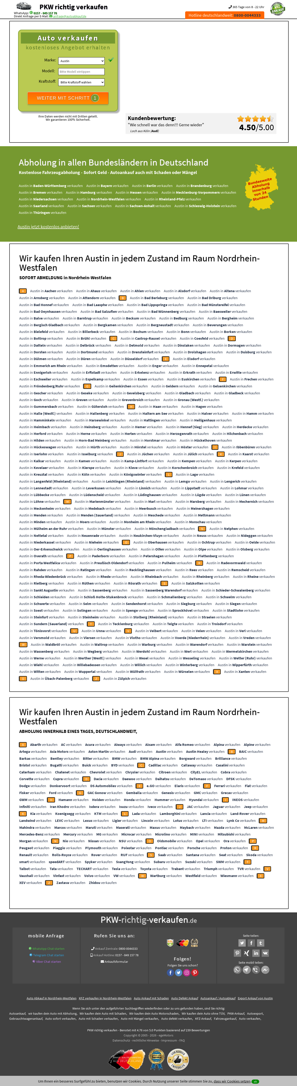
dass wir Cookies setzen (232, 1081)
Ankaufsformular (116, 961)
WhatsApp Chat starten (48, 949)
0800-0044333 (128, 949)
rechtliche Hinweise (145, 1040)
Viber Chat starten (48, 961)
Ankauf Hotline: (104, 955)
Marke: (50, 60)
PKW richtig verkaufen (73, 6)
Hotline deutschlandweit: (225, 15)
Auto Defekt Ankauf (184, 998)
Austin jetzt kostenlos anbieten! (48, 226)
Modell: (48, 70)
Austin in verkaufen (51, 185)
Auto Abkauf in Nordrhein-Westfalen (52, 998)
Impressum (169, 1040)
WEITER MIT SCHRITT (68, 98)
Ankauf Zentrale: (106, 949)
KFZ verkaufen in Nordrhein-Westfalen (105, 998)
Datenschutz (121, 1040)
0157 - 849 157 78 (45, 13)
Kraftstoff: (47, 81)
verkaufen (44, 744)
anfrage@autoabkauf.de (69, 16)
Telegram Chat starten (48, 955)
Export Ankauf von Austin (255, 998)
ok (255, 1081)
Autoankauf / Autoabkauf (218, 998)
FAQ (182, 1040)
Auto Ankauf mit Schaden (151, 998)
